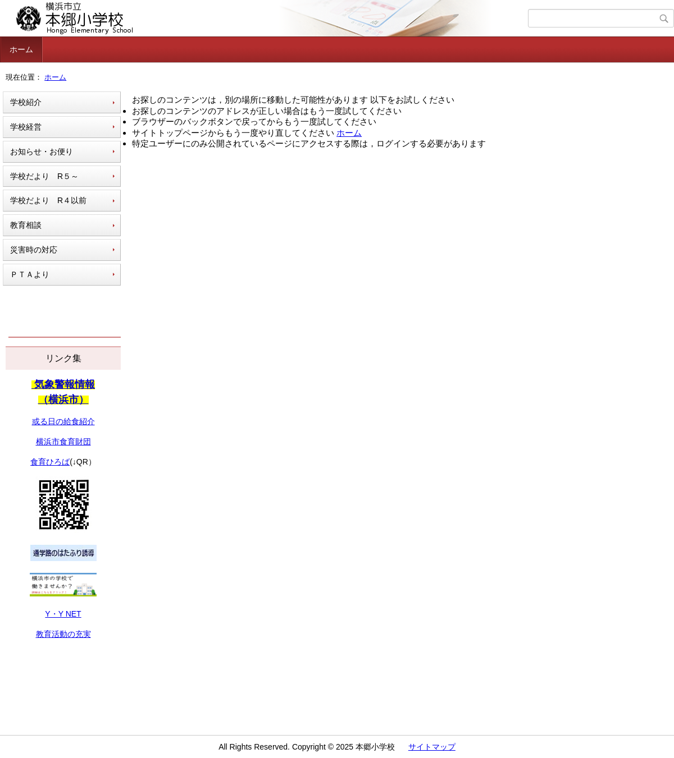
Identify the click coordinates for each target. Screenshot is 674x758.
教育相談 (26, 224)
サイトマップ (432, 746)
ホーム (21, 49)
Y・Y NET (63, 613)
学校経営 (26, 126)
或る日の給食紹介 (63, 421)
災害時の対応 (33, 249)
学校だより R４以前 (48, 200)
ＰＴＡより (29, 274)
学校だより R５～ (44, 176)
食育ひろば (50, 461)
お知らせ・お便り (41, 151)
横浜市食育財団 (63, 441)
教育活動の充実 (63, 634)
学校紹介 (26, 102)
